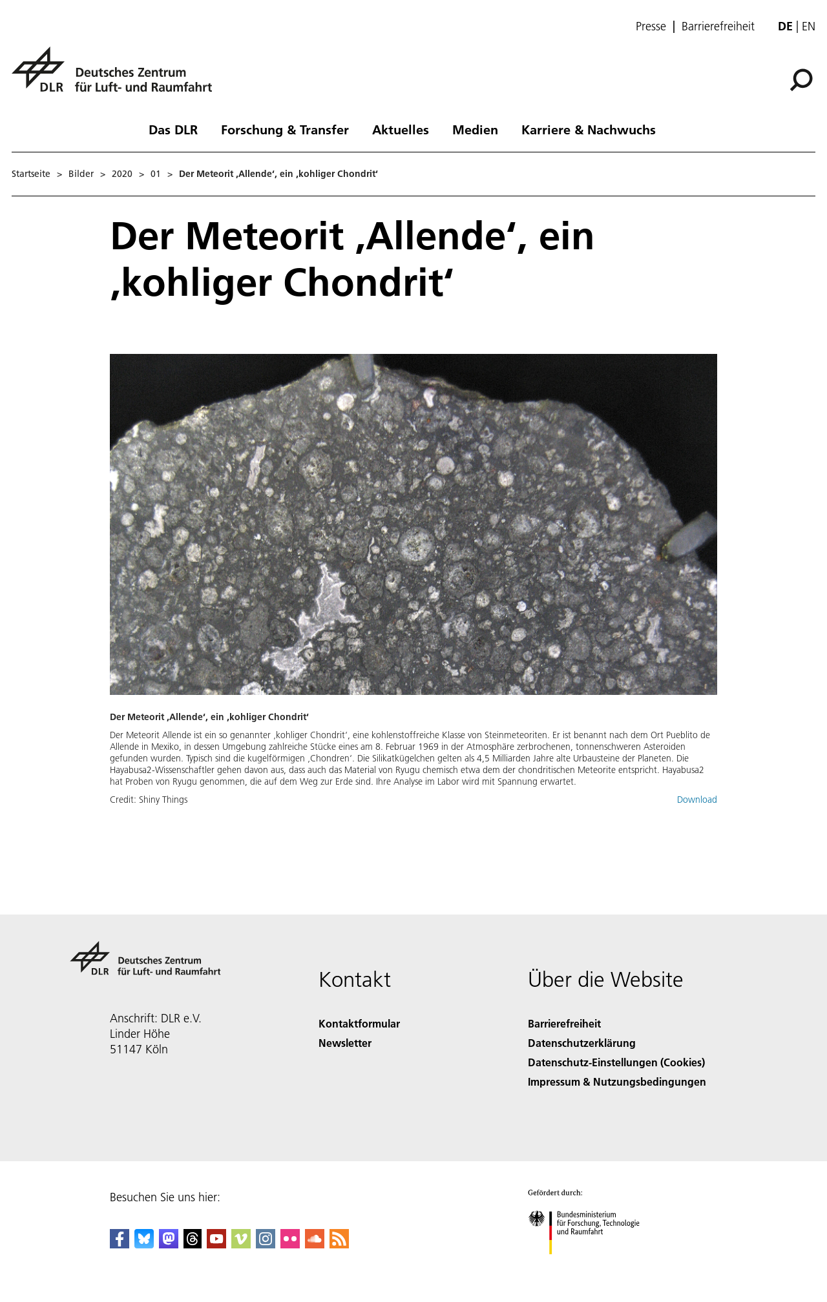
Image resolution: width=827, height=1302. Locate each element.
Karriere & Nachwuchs (588, 129)
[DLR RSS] (339, 1244)
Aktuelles (400, 129)
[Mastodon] (168, 1244)
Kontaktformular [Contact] (359, 1023)
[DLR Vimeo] (241, 1244)
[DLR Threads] (192, 1244)
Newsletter (345, 1042)
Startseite (31, 173)
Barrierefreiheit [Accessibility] (564, 1023)
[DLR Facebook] (119, 1244)
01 (156, 173)
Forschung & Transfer (285, 129)
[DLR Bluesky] (144, 1244)
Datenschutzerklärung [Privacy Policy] (582, 1042)
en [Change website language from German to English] (808, 26)
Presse (651, 26)
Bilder (81, 173)
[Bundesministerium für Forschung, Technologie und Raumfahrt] (591, 1265)
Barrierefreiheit (718, 26)
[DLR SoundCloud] (314, 1244)
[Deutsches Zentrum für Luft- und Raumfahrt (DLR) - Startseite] (117, 76)
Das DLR (173, 129)
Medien (475, 129)
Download (697, 799)
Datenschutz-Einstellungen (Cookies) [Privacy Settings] (616, 1062)
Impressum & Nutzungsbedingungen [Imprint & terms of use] (617, 1081)
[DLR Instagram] (265, 1244)
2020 (122, 173)
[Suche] (801, 80)
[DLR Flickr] (290, 1244)
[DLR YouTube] (216, 1244)
